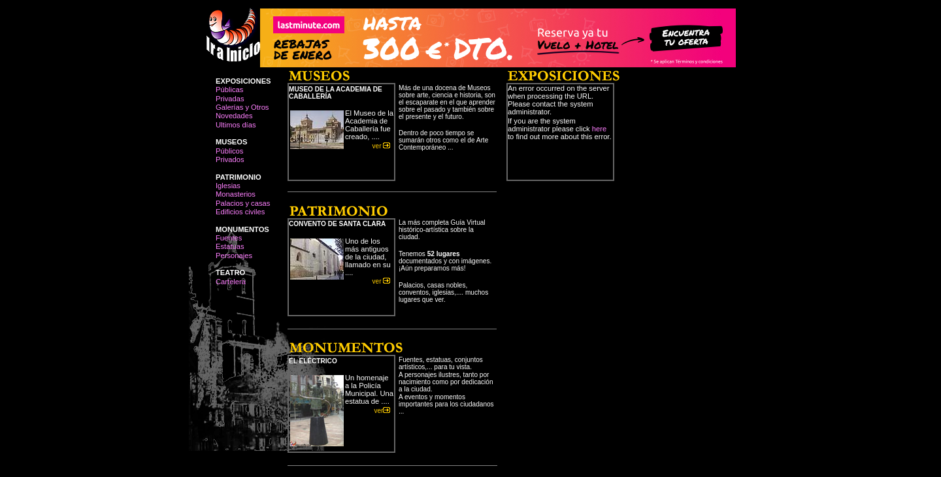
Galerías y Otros (242, 107)
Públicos (229, 151)
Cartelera (231, 282)
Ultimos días (236, 125)
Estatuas (230, 246)
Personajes (234, 255)
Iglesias (228, 185)
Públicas (229, 89)
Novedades (234, 116)
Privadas (230, 99)
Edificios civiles (240, 212)
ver (383, 146)
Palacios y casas (243, 203)
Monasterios (236, 194)
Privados (230, 159)
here (599, 129)
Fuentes (229, 238)
